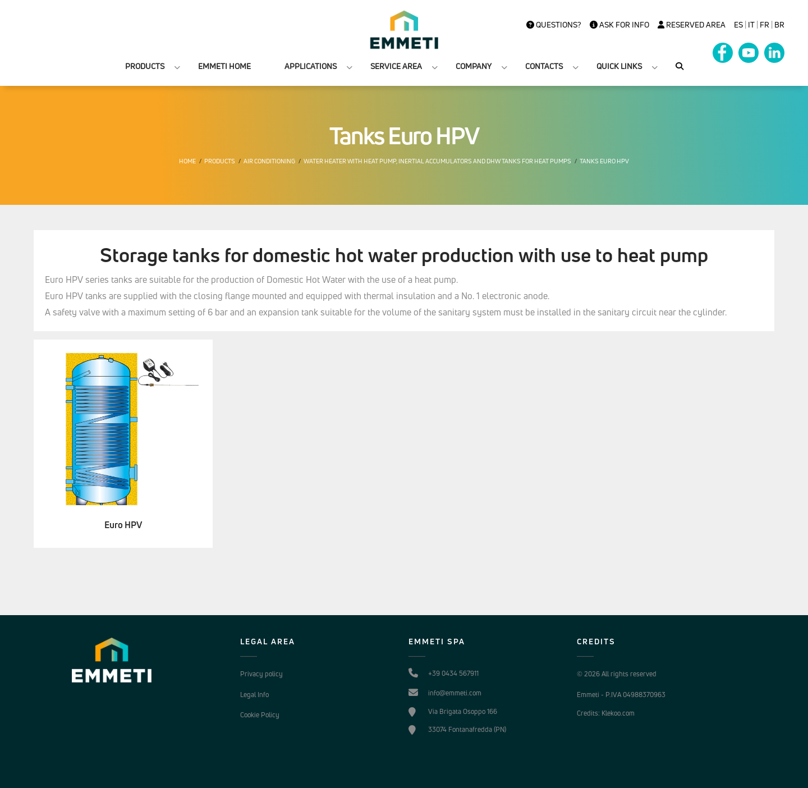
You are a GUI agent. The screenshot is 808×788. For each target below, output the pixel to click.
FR (764, 25)
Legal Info (254, 694)
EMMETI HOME (224, 66)
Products (219, 161)
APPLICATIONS (310, 66)
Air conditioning (269, 161)
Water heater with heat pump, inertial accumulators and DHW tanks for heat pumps (437, 161)
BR (779, 25)
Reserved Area (692, 25)
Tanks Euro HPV (604, 161)
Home (187, 161)
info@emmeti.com (454, 693)
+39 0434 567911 (453, 673)
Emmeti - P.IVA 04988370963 (621, 694)
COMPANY (474, 66)
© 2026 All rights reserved (616, 674)
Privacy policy (261, 674)
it (751, 25)
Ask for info (619, 25)
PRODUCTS (144, 66)
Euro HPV (123, 525)
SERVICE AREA (396, 66)
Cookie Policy (259, 715)
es (738, 25)
